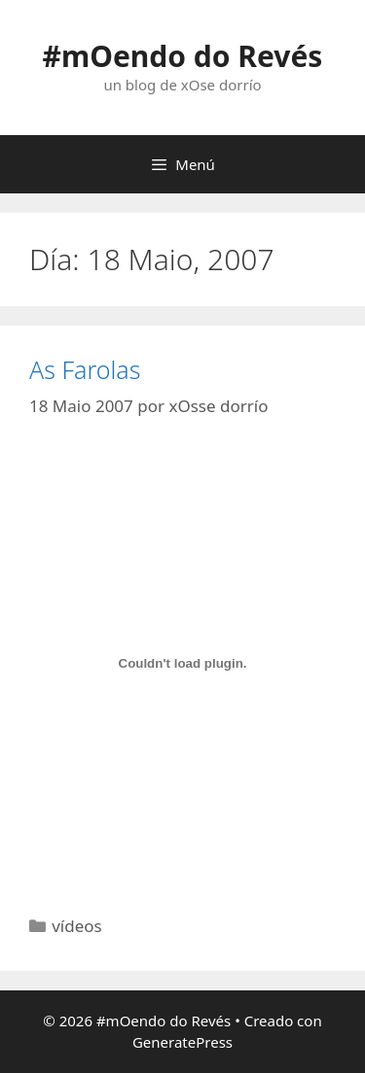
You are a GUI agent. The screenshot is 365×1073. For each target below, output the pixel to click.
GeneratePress (182, 1042)
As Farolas (84, 369)
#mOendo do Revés (183, 56)
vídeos (77, 926)
